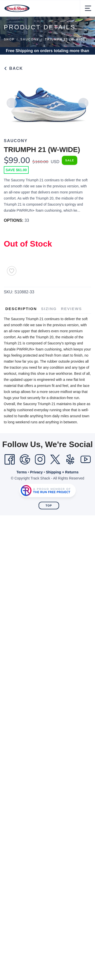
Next (83, 105)
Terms (21, 472)
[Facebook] (9, 459)
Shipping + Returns (62, 472)
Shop (9, 39)
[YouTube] (85, 459)
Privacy (36, 472)
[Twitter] (55, 459)
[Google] (24, 459)
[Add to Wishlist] (11, 271)
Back (13, 68)
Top (49, 505)
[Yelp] (70, 459)
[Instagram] (40, 459)
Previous (12, 105)
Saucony (29, 39)
